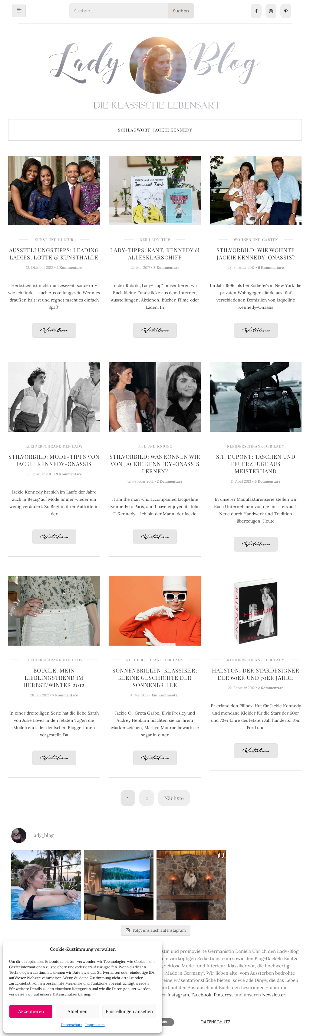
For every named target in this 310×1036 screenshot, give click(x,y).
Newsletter (273, 995)
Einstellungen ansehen (129, 1011)
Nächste (174, 798)
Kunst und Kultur (54, 239)
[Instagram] (270, 11)
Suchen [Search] (181, 11)
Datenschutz (71, 1024)
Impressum (95, 1024)
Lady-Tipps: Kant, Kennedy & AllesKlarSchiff (155, 253)
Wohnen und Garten (256, 239)
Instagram (178, 995)
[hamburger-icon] (19, 11)
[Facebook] (256, 11)
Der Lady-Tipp (155, 239)
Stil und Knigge (155, 446)
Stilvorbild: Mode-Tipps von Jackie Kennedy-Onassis (54, 460)
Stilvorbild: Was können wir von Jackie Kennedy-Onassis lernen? (155, 464)
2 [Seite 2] (146, 798)
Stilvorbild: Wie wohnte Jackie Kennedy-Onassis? (255, 253)
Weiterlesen (54, 330)
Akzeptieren (31, 1011)
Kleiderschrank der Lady (54, 446)
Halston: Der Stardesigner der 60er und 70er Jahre (255, 674)
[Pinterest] (285, 11)
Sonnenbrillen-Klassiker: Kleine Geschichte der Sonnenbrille (154, 678)
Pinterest (223, 995)
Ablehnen (77, 1011)
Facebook (201, 995)
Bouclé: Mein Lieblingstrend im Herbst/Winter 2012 (54, 678)
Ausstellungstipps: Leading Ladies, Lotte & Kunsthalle (54, 253)
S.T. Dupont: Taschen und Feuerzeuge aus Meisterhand (255, 464)
